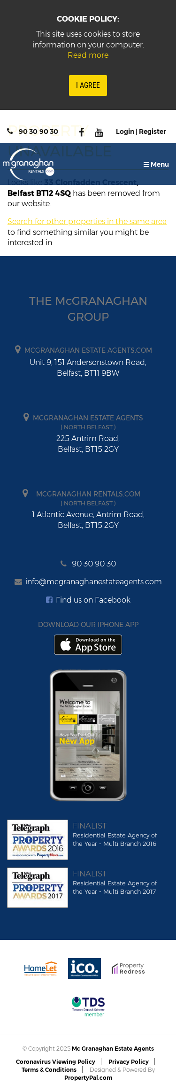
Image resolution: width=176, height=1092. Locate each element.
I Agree (88, 85)
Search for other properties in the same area (87, 221)
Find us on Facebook (88, 600)
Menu (156, 164)
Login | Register (141, 131)
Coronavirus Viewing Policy (55, 1061)
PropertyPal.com (88, 1077)
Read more (88, 55)
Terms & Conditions (49, 1069)
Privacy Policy (128, 1061)
